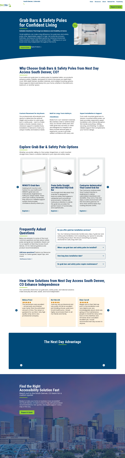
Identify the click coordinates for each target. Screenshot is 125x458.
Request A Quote (116, 5)
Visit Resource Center (27, 256)
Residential (76, 5)
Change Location (29, 6)
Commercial (86, 5)
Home (91, 1)
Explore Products (40, 45)
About (104, 1)
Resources (98, 1)
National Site (111, 1)
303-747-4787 (29, 4)
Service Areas (97, 5)
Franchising (119, 1)
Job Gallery (105, 5)
